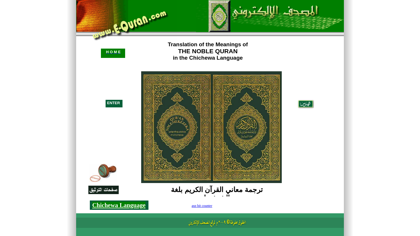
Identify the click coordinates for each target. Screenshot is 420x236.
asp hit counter (202, 206)
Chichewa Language (119, 205)
